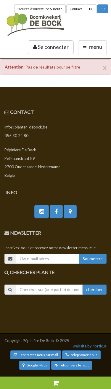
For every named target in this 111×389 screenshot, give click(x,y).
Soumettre (93, 258)
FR (103, 9)
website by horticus (90, 346)
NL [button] (91, 9)
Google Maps (34, 365)
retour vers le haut (71, 365)
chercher (94, 289)
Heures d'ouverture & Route (39, 9)
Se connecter (51, 47)
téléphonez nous (81, 355)
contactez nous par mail (36, 355)
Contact (76, 9)
